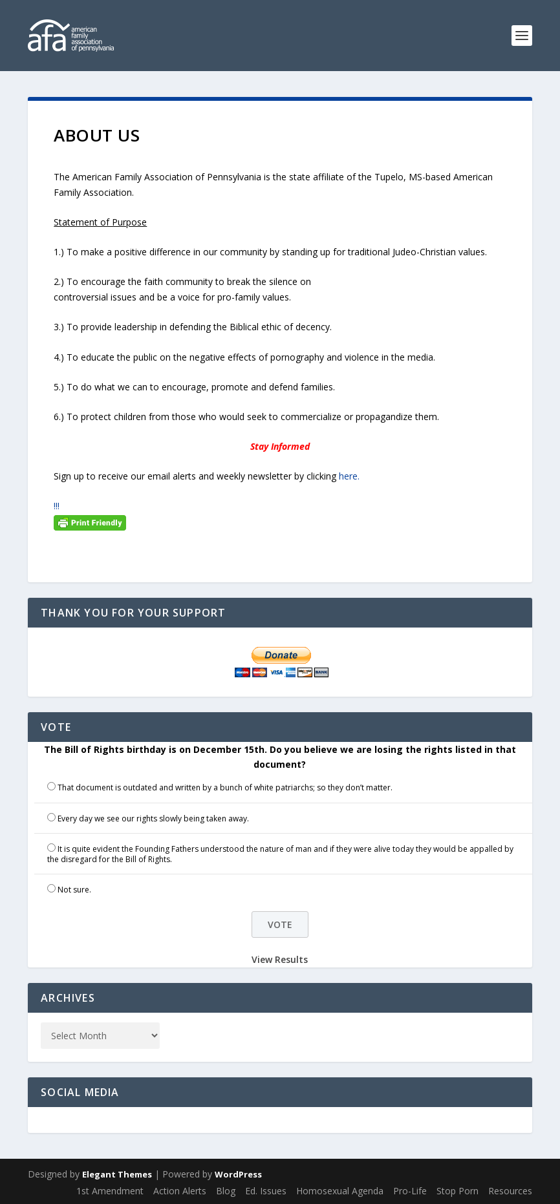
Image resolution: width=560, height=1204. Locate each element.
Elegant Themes (117, 1174)
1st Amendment (110, 1191)
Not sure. (74, 889)
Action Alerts (179, 1191)
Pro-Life (410, 1191)
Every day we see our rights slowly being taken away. (153, 818)
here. (349, 476)
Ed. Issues (265, 1191)
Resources (510, 1191)
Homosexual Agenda (339, 1191)
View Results (280, 959)
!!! (56, 506)
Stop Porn (457, 1191)
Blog (225, 1191)
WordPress (238, 1174)
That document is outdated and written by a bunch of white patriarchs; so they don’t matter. (225, 787)
